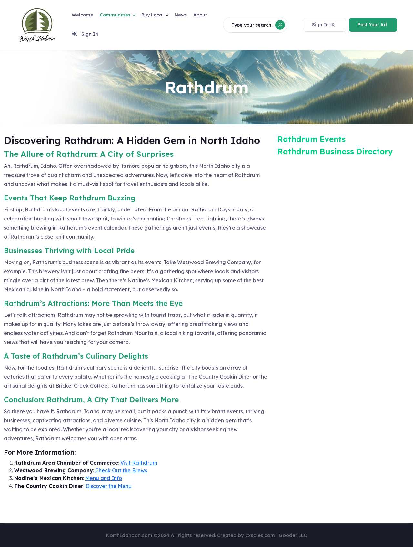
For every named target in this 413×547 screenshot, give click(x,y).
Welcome (82, 14)
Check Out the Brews (121, 470)
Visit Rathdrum (138, 462)
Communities (115, 14)
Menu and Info (103, 478)
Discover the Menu (109, 486)
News (181, 14)
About (200, 14)
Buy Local (152, 14)
